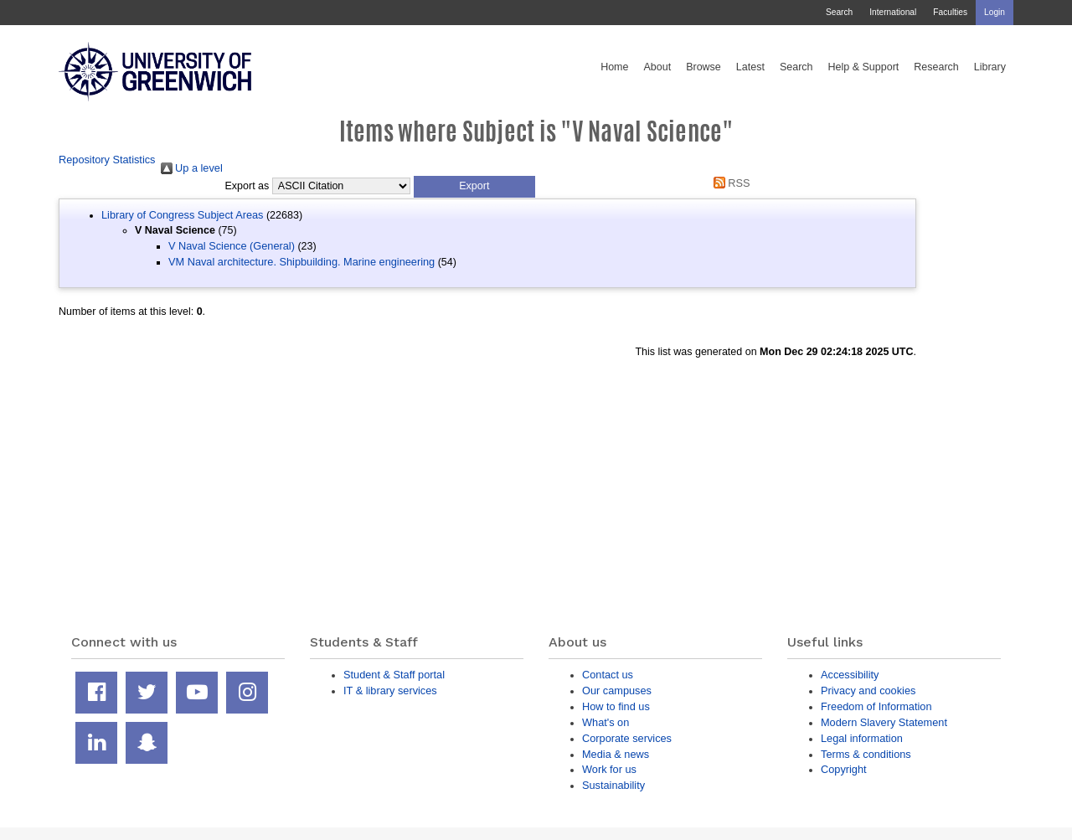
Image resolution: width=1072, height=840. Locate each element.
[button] (474, 187)
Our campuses (617, 690)
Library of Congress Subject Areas (182, 215)
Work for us (609, 769)
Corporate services (627, 738)
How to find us (616, 706)
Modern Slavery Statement (884, 722)
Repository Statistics (107, 159)
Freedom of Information (876, 706)
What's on (605, 722)
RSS (729, 183)
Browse (703, 67)
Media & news (615, 754)
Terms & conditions (866, 754)
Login (994, 12)
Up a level (192, 168)
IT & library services (390, 690)
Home (614, 67)
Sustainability (613, 785)
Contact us (607, 674)
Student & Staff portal (394, 674)
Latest (750, 67)
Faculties (950, 12)
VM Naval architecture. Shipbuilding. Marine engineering (301, 261)
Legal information (862, 738)
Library (990, 67)
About (657, 67)
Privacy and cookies (868, 690)
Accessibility (850, 674)
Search (839, 12)
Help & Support (863, 67)
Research (936, 67)
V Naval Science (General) (231, 246)
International (892, 12)
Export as (247, 186)
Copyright (844, 769)
